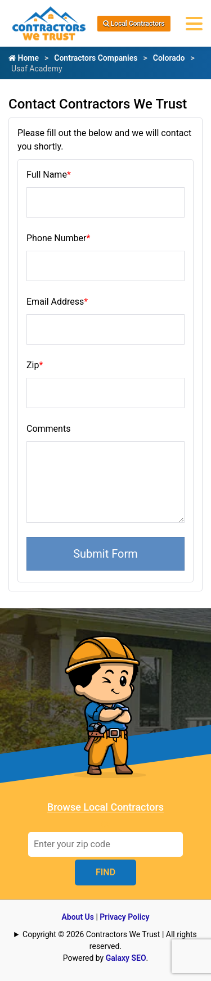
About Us (77, 916)
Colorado (169, 57)
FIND (105, 872)
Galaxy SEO (126, 957)
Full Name (48, 174)
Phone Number (58, 238)
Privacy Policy (124, 916)
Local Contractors (134, 24)
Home (23, 57)
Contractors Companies (95, 57)
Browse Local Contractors (105, 807)
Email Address (57, 301)
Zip (34, 365)
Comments (48, 428)
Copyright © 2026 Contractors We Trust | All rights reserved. (110, 940)
